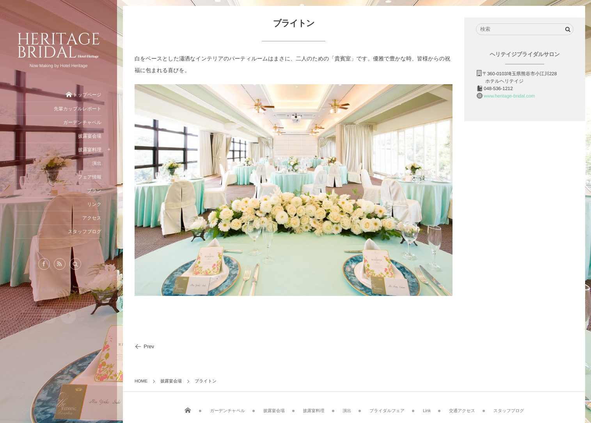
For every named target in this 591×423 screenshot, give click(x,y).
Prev (144, 346)
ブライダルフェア (387, 409)
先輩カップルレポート (77, 109)
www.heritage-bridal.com (509, 96)
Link (427, 409)
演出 (347, 409)
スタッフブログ (508, 409)
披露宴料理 (314, 409)
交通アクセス (462, 409)
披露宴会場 (274, 409)
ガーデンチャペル (227, 409)
